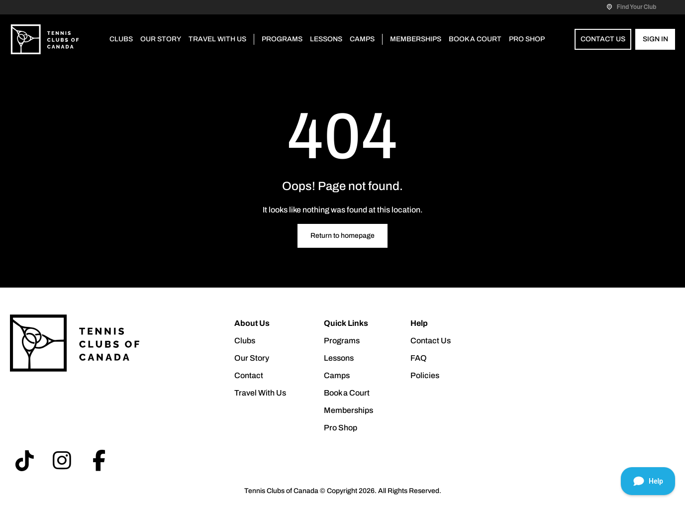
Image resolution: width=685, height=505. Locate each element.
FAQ (418, 358)
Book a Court (475, 39)
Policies (424, 375)
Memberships (415, 39)
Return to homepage (342, 235)
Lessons (326, 39)
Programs (282, 39)
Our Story (160, 39)
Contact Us (603, 39)
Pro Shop (527, 39)
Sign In (655, 39)
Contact (248, 375)
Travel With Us (217, 39)
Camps (362, 39)
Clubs (121, 39)
